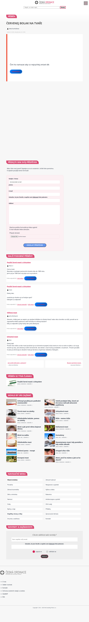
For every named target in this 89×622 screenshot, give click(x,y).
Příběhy (48, 509)
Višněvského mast (24, 442)
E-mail (11, 191)
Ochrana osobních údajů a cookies (13, 591)
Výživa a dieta (50, 490)
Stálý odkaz (20, 278)
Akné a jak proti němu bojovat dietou (29, 428)
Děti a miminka (12, 494)
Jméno (11, 185)
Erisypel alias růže (63, 451)
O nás (4, 582)
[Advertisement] (45, 46)
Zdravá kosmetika (13, 490)
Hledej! (63, 7)
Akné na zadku (23, 435)
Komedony (60, 435)
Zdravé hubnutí (51, 480)
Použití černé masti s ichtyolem (19, 262)
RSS (3, 597)
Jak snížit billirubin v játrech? (17, 363)
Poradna (10, 485)
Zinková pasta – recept (26, 451)
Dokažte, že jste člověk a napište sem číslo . (28, 197)
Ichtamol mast (12, 337)
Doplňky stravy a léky (14, 514)
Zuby (9, 504)
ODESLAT (44, 556)
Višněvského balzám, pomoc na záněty (28, 419)
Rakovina (49, 494)
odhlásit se (52, 552)
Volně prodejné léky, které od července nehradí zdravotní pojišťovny (67, 403)
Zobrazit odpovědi (22, 304)
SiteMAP (5, 594)
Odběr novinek (7, 585)
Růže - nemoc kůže (63, 418)
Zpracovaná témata (52, 514)
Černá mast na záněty (25, 411)
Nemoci (9, 499)
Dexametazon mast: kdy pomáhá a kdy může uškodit (69, 443)
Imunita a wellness (13, 519)
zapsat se (38, 552)
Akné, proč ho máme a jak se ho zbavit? (68, 459)
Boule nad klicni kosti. (74, 363)
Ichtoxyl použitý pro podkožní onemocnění (29, 402)
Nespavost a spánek (52, 485)
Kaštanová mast (62, 427)
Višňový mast (12, 313)
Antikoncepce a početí (53, 499)
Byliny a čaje (11, 509)
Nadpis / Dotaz (13, 179)
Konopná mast (23, 458)
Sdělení (11, 203)
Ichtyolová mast (62, 411)
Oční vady (49, 504)
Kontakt (48, 519)
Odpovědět (16, 71)
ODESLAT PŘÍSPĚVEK (35, 245)
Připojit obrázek (14, 233)
